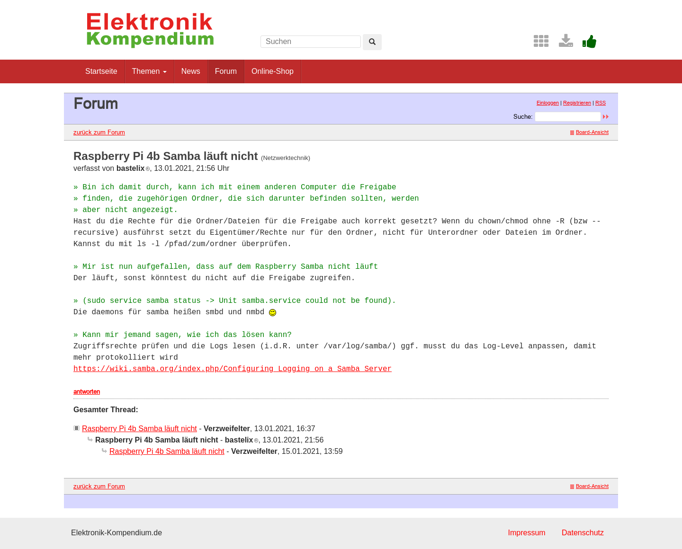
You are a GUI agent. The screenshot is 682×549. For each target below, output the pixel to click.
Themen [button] (149, 71)
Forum (226, 71)
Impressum (526, 533)
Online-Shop (272, 71)
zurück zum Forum (99, 132)
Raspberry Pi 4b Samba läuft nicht (139, 429)
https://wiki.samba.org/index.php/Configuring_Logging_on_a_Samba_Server (232, 369)
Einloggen (548, 102)
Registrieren (577, 102)
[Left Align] (372, 42)
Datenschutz (583, 533)
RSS (600, 102)
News (190, 71)
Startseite (101, 71)
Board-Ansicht (589, 132)
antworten (86, 391)
